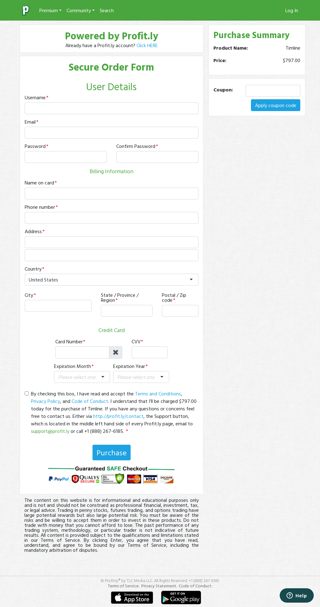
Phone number (40, 206)
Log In (291, 10)
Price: (219, 60)
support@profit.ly (50, 431)
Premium (48, 10)
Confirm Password (135, 146)
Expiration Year (129, 366)
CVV (136, 341)
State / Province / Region (119, 297)
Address (33, 231)
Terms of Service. (123, 585)
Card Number (69, 341)
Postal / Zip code (174, 297)
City (29, 294)
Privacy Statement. (159, 585)
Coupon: (223, 89)
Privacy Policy (45, 401)
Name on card (39, 182)
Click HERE (147, 45)
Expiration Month (72, 366)
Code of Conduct (90, 401)
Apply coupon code (275, 105)
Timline (293, 47)
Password (35, 146)
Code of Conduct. (195, 585)
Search (107, 10)
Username (35, 97)
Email (30, 121)
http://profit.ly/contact (118, 416)
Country (33, 268)
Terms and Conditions (158, 393)
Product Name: (230, 47)
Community (79, 10)
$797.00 (291, 60)
